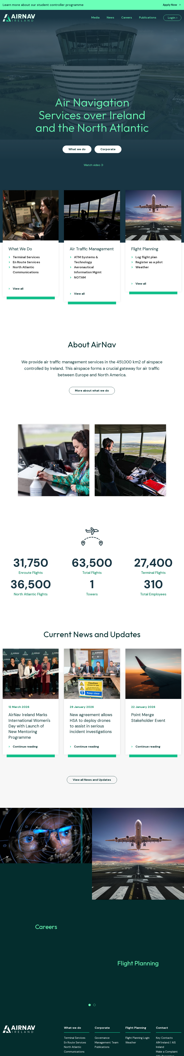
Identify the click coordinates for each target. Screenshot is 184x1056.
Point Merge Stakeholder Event (148, 717)
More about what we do (92, 390)
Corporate (38, 31)
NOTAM (80, 277)
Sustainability (142, 31)
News (110, 17)
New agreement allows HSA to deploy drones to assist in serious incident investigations (91, 723)
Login (171, 18)
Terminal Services (26, 257)
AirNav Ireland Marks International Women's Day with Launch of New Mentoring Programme (29, 726)
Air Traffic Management (73, 31)
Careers (126, 17)
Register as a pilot (149, 262)
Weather (142, 267)
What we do (77, 149)
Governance (102, 1049)
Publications (147, 17)
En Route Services (26, 262)
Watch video (92, 165)
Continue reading (25, 746)
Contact (168, 31)
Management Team (106, 1054)
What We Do (20, 249)
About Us (13, 31)
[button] (89, 1017)
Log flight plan (146, 257)
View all (18, 289)
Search (90, 40)
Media (95, 17)
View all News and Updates (92, 780)
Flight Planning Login (137, 1049)
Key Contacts (164, 1049)
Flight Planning (112, 31)
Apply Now (170, 5)
